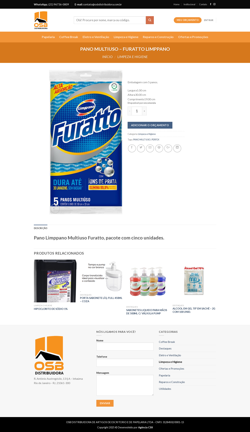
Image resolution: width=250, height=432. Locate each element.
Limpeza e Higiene (126, 37)
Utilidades (165, 388)
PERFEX (155, 139)
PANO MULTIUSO (142, 139)
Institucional (189, 4)
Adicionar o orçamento (150, 125)
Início (107, 57)
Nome (125, 346)
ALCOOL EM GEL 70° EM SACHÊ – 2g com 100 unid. (194, 310)
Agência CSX (145, 427)
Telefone (125, 362)
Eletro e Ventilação (96, 37)
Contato (203, 4)
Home (177, 4)
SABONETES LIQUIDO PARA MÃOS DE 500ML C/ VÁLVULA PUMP (146, 312)
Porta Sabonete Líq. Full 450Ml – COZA (101, 299)
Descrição (40, 228)
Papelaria (48, 37)
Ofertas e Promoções (193, 37)
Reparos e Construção (158, 37)
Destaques (165, 348)
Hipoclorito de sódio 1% (51, 308)
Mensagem (125, 385)
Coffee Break (68, 37)
